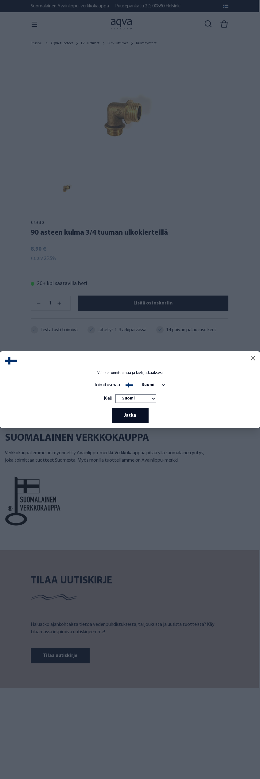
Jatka (130, 415)
